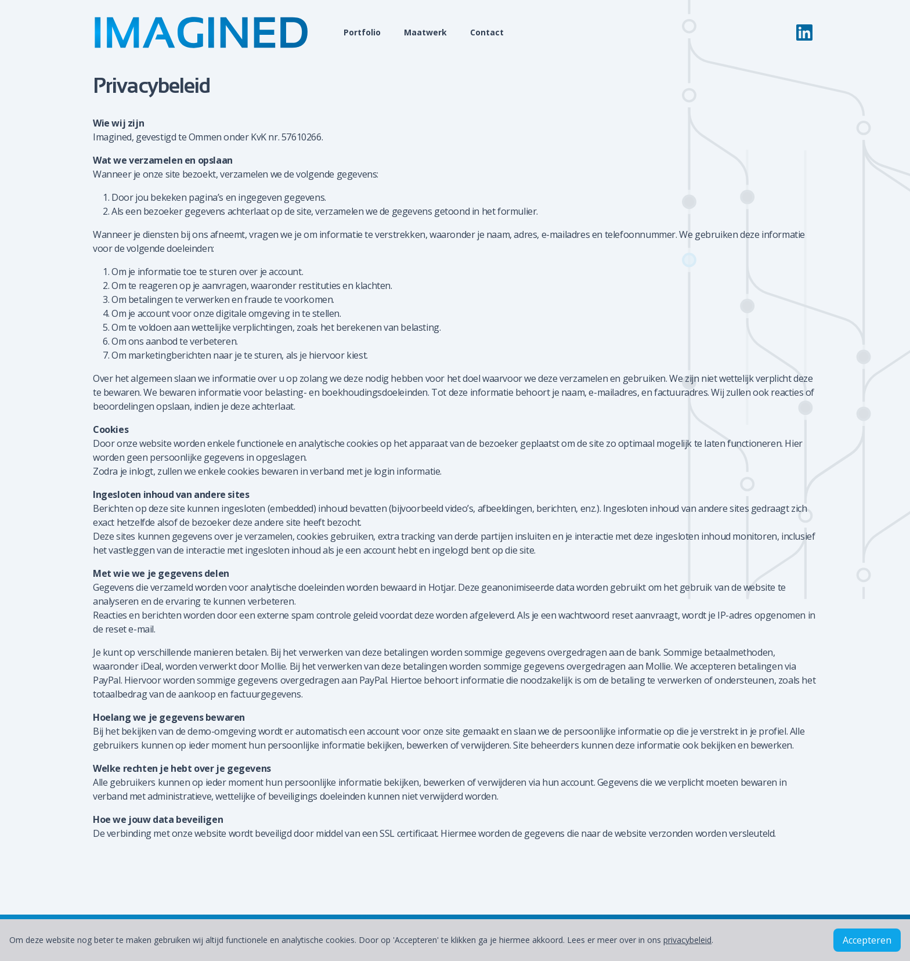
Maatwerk (425, 32)
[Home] (213, 32)
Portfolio (362, 32)
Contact (487, 32)
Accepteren (867, 940)
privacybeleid (687, 939)
